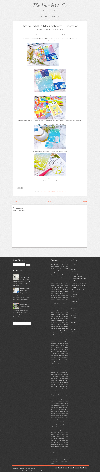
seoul (63, 347)
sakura (58, 281)
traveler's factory (58, 295)
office (64, 421)
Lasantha (34, 470)
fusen (63, 275)
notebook (59, 268)
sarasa (59, 318)
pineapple (53, 428)
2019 (55, 303)
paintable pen (54, 424)
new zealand (65, 417)
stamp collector (59, 442)
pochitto (57, 430)
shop (67, 299)
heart (67, 393)
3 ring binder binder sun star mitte (59, 353)
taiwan (52, 303)
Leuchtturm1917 (57, 355)
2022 (72, 271)
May (73, 308)
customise (59, 374)
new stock (58, 417)
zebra (67, 279)
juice (62, 399)
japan (67, 275)
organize (66, 341)
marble (66, 337)
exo (57, 382)
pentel (52, 277)
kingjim (63, 297)
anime (66, 357)
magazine (61, 407)
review (56, 191)
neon (67, 314)
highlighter (53, 275)
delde (67, 376)
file (54, 297)
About (59, 16)
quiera (63, 432)
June (73, 306)
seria (62, 318)
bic (55, 361)
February (74, 315)
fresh (62, 386)
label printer (61, 335)
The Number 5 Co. (50, 5)
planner (60, 279)
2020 (63, 295)
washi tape (53, 279)
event (54, 382)
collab (60, 372)
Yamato (62, 355)
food (60, 386)
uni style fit (65, 457)
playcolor (53, 430)
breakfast (58, 364)
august (52, 324)
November (74, 294)
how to (57, 297)
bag (67, 359)
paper (60, 293)
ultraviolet (58, 457)
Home (41, 16)
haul (67, 281)
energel (59, 328)
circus (62, 370)
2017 (67, 320)
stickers (61, 272)
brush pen (56, 277)
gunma (55, 393)
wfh (51, 461)
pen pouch (65, 343)
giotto (55, 390)
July (73, 303)
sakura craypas (60, 436)
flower (52, 386)
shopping (66, 318)
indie (65, 310)
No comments (60, 29)
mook (56, 339)
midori (64, 277)
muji (58, 287)
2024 (72, 267)
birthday (58, 361)
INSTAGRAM (52, 16)
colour (52, 297)
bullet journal (59, 285)
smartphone (53, 320)
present (58, 432)
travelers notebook (64, 455)
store (61, 281)
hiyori (67, 395)
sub (56, 450)
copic (67, 372)
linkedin (66, 468)
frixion (52, 310)
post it (63, 316)
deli (60, 378)
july (67, 310)
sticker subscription (60, 301)
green (52, 393)
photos (56, 345)
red (55, 434)
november (53, 316)
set (65, 347)
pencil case (58, 316)
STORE (46, 16)
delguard (57, 378)
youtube (52, 463)
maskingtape (52, 191)
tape (64, 281)
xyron (57, 461)
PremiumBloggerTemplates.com (42, 470)
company (63, 372)
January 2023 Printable (77, 276)
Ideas (52, 355)
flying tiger (56, 386)
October (74, 296)
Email (83, 468)
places (63, 428)
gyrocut (59, 393)
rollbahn (59, 434)
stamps (55, 349)
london (61, 337)
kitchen (59, 403)
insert (60, 297)
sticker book (61, 349)
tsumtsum (53, 457)
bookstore (53, 364)
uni (63, 320)
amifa (41, 191)
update (64, 351)
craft (59, 326)
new (65, 415)
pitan (57, 428)
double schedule (58, 380)
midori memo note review (57, 411)
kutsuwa (52, 312)
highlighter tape (54, 395)
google (63, 468)
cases (52, 370)
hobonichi (61, 310)
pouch (66, 316)
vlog (56, 459)
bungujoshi (62, 366)
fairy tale (60, 382)
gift (60, 330)
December (74, 274)
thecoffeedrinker (62, 191)
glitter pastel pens (64, 390)
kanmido (55, 401)
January (74, 317)
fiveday (62, 308)
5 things (66, 295)
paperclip (59, 299)
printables (66, 287)
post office (65, 430)
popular (61, 430)
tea (61, 320)
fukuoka (59, 388)
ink (51, 397)
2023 (67, 351)
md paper (65, 312)
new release (56, 289)
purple (52, 347)
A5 (51, 322)
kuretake (55, 335)
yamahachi (65, 461)
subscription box (54, 270)
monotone (53, 415)
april (56, 359)
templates (66, 450)
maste (56, 409)
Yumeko (41, 29)
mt (58, 339)
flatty (67, 384)
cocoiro (52, 372)
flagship (63, 384)
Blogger (33, 468)
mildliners (53, 339)
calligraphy (53, 306)
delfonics (53, 378)
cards (67, 368)
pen (67, 270)
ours (67, 421)
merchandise (61, 409)
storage (60, 283)
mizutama (58, 413)
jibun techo (58, 399)
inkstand (54, 397)
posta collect (53, 432)
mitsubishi (53, 413)
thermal (66, 453)
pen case (59, 343)
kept (67, 401)
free (59, 270)
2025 (72, 264)
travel (52, 272)
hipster (63, 395)
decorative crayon (59, 376)
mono (66, 413)
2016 (72, 331)
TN (53, 322)
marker (52, 409)
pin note (66, 426)
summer (60, 450)
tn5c (52, 455)
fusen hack (56, 330)
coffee (64, 306)
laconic (66, 335)
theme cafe (61, 453)
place (60, 428)
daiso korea (58, 291)
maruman (53, 299)
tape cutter (56, 351)
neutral (61, 415)
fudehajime (54, 388)
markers (57, 293)
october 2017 (59, 421)
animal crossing (61, 357)
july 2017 (66, 399)
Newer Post (14, 201)
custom (55, 328)
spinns (58, 440)
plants (66, 428)
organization (59, 341)
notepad (52, 341)
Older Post (84, 201)
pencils (52, 345)
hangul (63, 393)
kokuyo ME (65, 403)
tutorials (56, 272)
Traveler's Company (60, 322)
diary (57, 279)
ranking (52, 434)
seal (55, 438)
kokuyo (60, 277)
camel (59, 368)
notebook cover (59, 419)
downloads (57, 266)
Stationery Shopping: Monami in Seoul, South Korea (25, 306)
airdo (52, 357)
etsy (59, 308)
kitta (62, 403)
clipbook (66, 370)
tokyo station (56, 455)
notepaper (53, 421)
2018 (52, 291)
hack (55, 310)
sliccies (66, 438)
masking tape (46, 191)
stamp (63, 289)
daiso (64, 266)
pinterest (71, 468)
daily (65, 374)
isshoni (61, 397)
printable (61, 264)
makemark (65, 407)
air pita (66, 355)
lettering (52, 293)
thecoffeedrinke (54, 453)
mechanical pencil (55, 314)
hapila (57, 310)
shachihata (58, 438)
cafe (62, 324)
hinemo (60, 395)
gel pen (63, 388)
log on (66, 405)
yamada (61, 461)
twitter (58, 468)
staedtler (53, 442)
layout (66, 297)
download (66, 272)
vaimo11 (53, 459)
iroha (58, 397)
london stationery (54, 407)
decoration (55, 308)
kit (61, 333)
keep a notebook (61, 401)
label (59, 405)
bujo (67, 303)
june (52, 401)
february (63, 328)
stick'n (56, 446)
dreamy (64, 380)
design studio (65, 378)
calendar (56, 368)
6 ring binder (63, 303)
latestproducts (54, 337)
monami (63, 314)
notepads (66, 419)
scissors (59, 347)
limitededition (54, 287)
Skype (81, 468)
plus (63, 299)
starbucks (61, 444)
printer (62, 345)
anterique (53, 359)
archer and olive (62, 359)
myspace (68, 468)
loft (61, 312)
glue (67, 291)
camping (63, 368)
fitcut (59, 384)
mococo (63, 413)
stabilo (66, 440)
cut (62, 374)
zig (64, 320)
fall (63, 382)
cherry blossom (59, 306)
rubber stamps (54, 318)
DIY (54, 291)
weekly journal (65, 459)
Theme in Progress (20, 470)
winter (54, 461)
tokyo (64, 279)
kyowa (56, 405)
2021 (58, 303)
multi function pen (64, 339)
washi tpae (59, 459)
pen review (58, 275)
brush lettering (57, 324)
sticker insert (61, 446)
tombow (52, 295)
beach (52, 361)
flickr (61, 468)
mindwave (66, 411)
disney (52, 380)
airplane (55, 357)
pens (61, 266)
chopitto (58, 370)
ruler (55, 436)
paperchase (53, 343)
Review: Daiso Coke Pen (25, 275)
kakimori (59, 333)
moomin (57, 415)
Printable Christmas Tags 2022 (79, 283)
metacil (66, 409)
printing (66, 345)
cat (55, 370)
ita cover (66, 397)
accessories (53, 281)
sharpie (62, 438)
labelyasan (62, 405)
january (55, 333)
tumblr (73, 468)
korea (52, 289)
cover (52, 374)
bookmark (66, 361)
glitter (58, 390)
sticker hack (65, 293)
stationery (66, 268)
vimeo (78, 468)
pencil (60, 289)
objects (52, 266)
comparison (55, 326)
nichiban (52, 419)
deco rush (63, 291)
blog (62, 361)
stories (66, 301)
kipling (52, 403)
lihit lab (58, 312)
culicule (55, 374)
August (74, 301)
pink (59, 345)
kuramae (53, 405)
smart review (53, 440)
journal (66, 285)
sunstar (58, 320)
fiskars (55, 384)
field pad (66, 382)
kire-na (55, 403)
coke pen (56, 372)
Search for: (15, 321)
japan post (53, 399)
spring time (62, 440)
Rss (86, 468)
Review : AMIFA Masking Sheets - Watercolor (50, 26)
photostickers (59, 426)
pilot (67, 277)
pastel (61, 287)
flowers (66, 308)
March (73, 313)
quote (66, 432)
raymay (55, 347)
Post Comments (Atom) (23, 250)
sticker (66, 289)
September (74, 299)
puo (61, 432)
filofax (52, 384)
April (73, 310)
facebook (56, 468)
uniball (60, 351)
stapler (56, 444)
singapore (53, 301)
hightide (63, 330)
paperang (62, 424)
